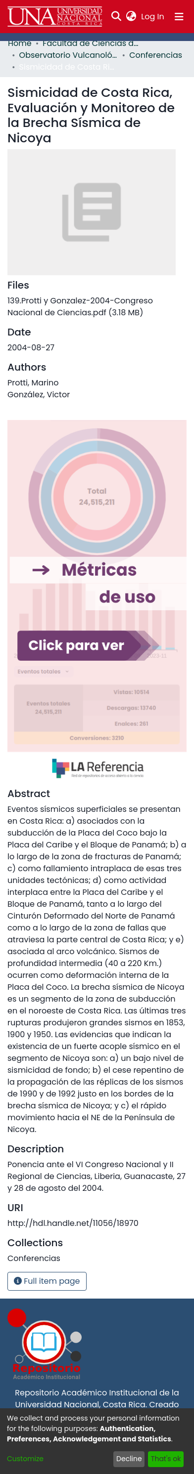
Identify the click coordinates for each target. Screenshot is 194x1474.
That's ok (166, 1459)
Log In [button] (153, 16)
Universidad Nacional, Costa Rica (80, 1404)
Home (20, 43)
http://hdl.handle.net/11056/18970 (73, 1223)
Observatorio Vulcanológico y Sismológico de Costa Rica (68, 55)
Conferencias (155, 55)
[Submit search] (116, 17)
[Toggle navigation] (179, 16)
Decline (129, 1459)
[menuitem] (131, 17)
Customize (25, 1459)
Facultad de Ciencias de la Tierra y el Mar (92, 43)
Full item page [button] (47, 1281)
